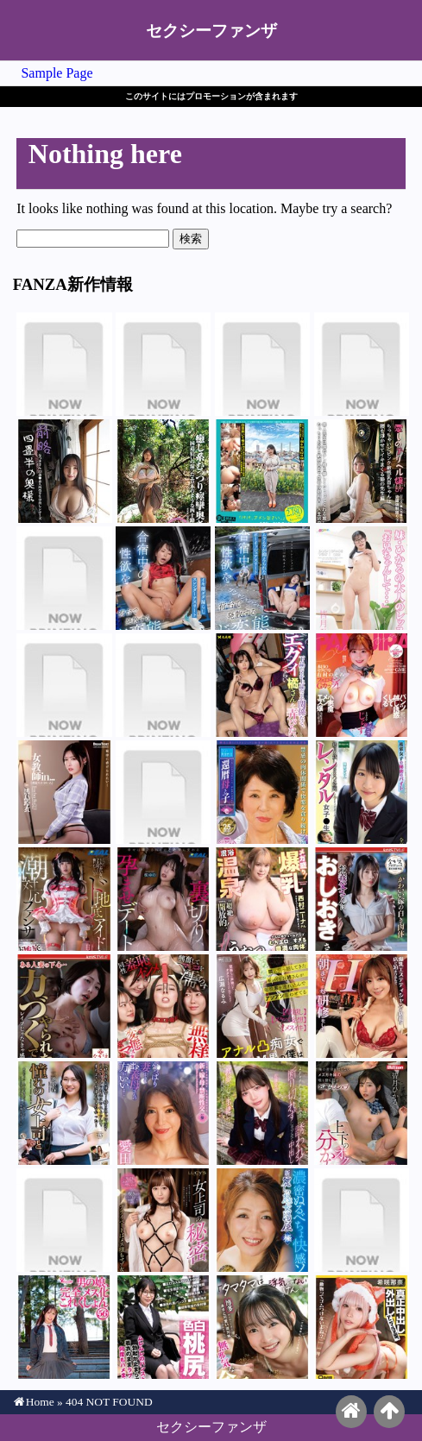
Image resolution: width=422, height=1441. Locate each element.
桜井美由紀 (262, 792)
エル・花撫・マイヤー (63, 578)
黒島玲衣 (63, 792)
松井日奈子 (361, 899)
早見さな (63, 1327)
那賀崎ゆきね (163, 578)
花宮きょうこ (361, 1220)
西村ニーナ (262, 899)
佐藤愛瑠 (262, 1113)
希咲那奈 (361, 1327)
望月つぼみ (262, 1327)
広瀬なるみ (262, 1006)
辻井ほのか (262, 364)
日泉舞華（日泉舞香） (63, 899)
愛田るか (163, 1113)
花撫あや (163, 471)
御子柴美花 (262, 1220)
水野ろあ (63, 1220)
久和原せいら (361, 471)
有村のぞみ (361, 685)
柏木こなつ (163, 1327)
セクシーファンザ (211, 31)
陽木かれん (361, 792)
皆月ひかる (262, 578)
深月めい (63, 364)
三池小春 (63, 1113)
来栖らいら (163, 792)
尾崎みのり (262, 471)
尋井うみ (63, 685)
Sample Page (56, 73)
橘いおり (262, 685)
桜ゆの (163, 899)
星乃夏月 (63, 471)
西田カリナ (163, 1006)
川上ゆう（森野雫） (163, 1220)
